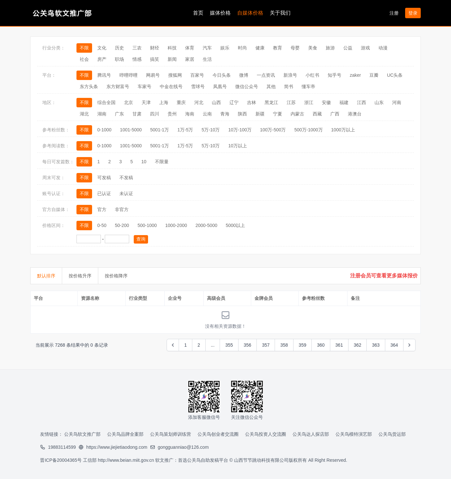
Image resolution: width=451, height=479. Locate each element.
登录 (412, 13)
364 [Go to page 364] (394, 345)
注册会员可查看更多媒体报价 (384, 275)
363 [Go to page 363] (375, 345)
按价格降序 (116, 275)
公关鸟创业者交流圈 (218, 434)
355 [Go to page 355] (229, 345)
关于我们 (280, 13)
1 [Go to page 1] (185, 345)
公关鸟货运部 (392, 434)
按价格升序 (80, 275)
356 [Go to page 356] (247, 345)
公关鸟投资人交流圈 (265, 434)
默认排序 (46, 275)
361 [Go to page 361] (339, 345)
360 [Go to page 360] (320, 345)
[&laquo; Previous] (173, 345)
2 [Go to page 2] (199, 345)
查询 (140, 239)
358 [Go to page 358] (284, 345)
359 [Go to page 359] (302, 345)
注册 (395, 13)
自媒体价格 (250, 13)
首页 (198, 13)
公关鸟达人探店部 (311, 434)
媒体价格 (220, 13)
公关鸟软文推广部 (82, 434)
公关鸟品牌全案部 (125, 434)
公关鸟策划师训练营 (170, 434)
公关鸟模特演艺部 (353, 434)
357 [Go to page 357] (265, 345)
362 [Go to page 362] (357, 345)
